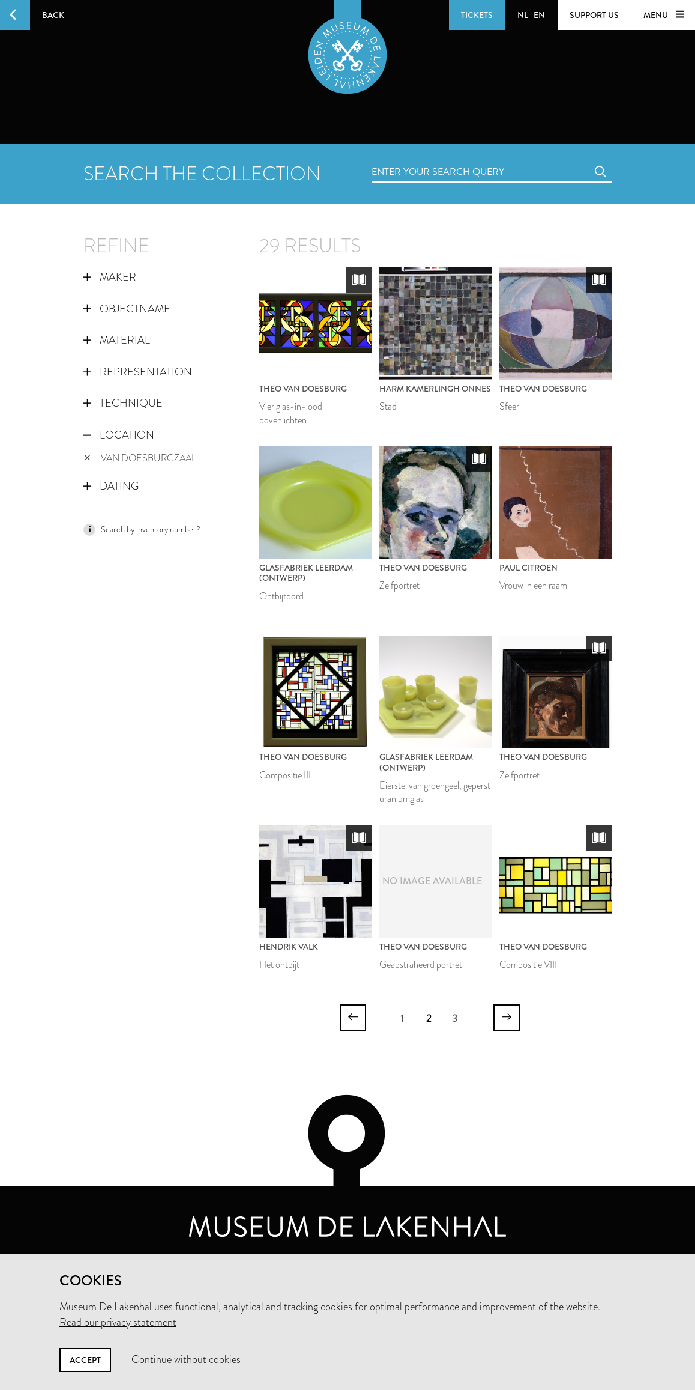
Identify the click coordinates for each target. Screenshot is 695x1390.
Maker (109, 277)
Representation (137, 372)
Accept (85, 1360)
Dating (111, 486)
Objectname (126, 309)
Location (118, 435)
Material (116, 340)
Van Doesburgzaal (140, 458)
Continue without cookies (186, 1359)
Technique (123, 403)
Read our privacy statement (117, 1322)
